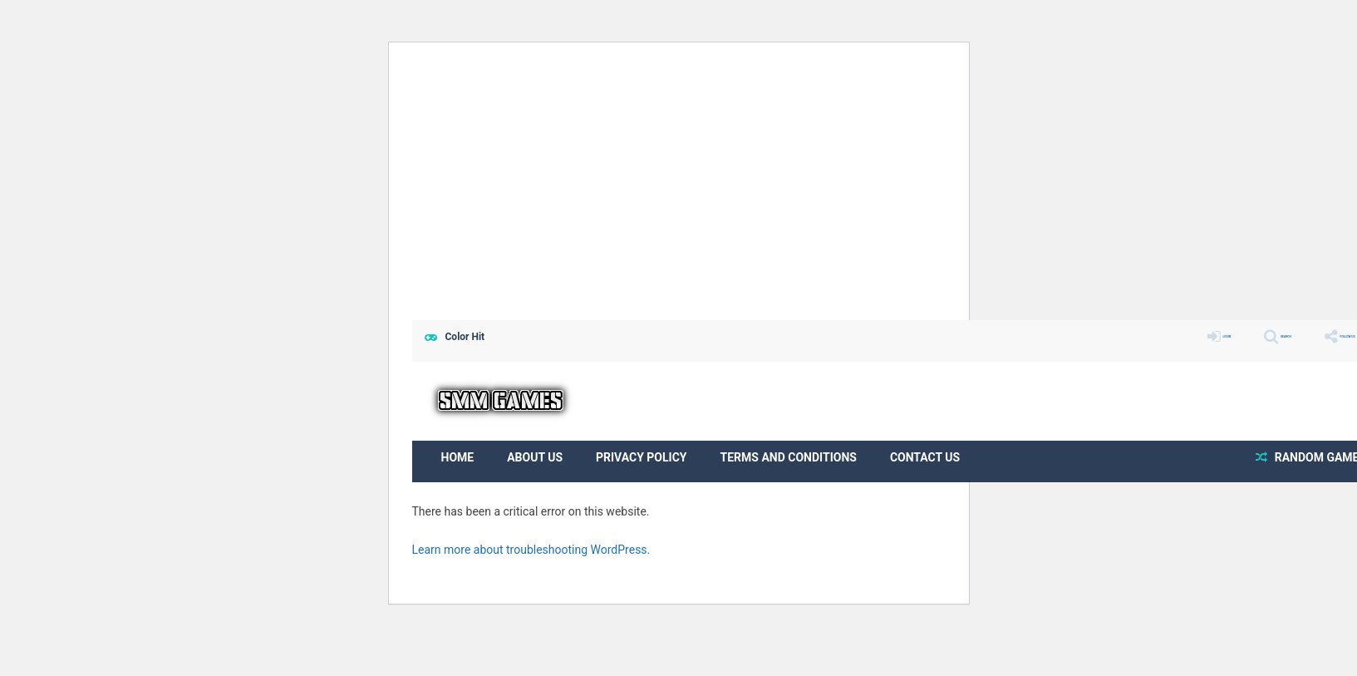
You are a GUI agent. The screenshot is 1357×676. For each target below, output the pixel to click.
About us (535, 457)
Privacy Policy (641, 457)
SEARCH (1231, 337)
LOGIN (1144, 337)
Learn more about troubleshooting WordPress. (531, 549)
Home (457, 457)
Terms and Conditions (788, 457)
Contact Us (925, 457)
